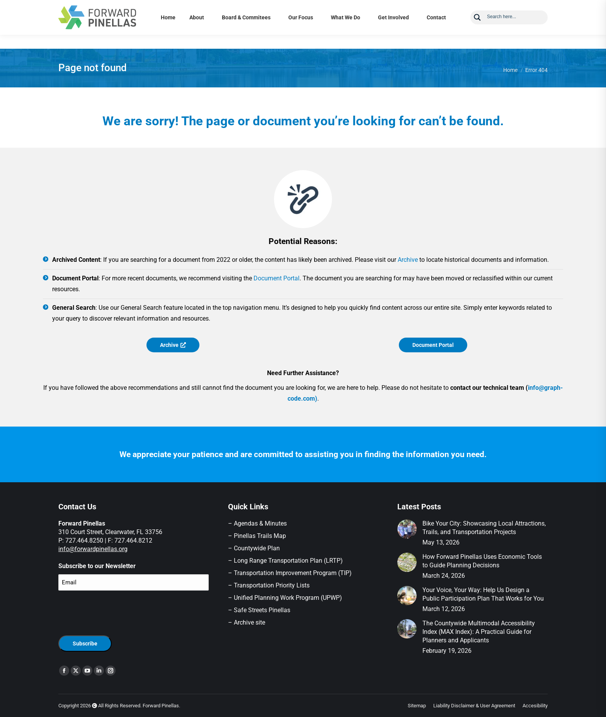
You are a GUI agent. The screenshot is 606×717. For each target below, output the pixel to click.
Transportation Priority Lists (272, 585)
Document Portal (277, 278)
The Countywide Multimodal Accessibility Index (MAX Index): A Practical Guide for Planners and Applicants (478, 632)
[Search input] (515, 30)
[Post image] (407, 529)
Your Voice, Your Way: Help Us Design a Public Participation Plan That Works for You (483, 594)
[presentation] (117, 612)
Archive (408, 259)
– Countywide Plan (254, 548)
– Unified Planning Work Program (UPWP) (285, 597)
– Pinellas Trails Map (257, 535)
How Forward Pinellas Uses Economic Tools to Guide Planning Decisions (482, 561)
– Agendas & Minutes (257, 523)
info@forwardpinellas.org (93, 549)
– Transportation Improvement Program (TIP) (290, 573)
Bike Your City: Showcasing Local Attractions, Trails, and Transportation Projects (484, 528)
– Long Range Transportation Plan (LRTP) (285, 560)
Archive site (249, 622)
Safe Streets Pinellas (261, 610)
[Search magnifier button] (477, 31)
